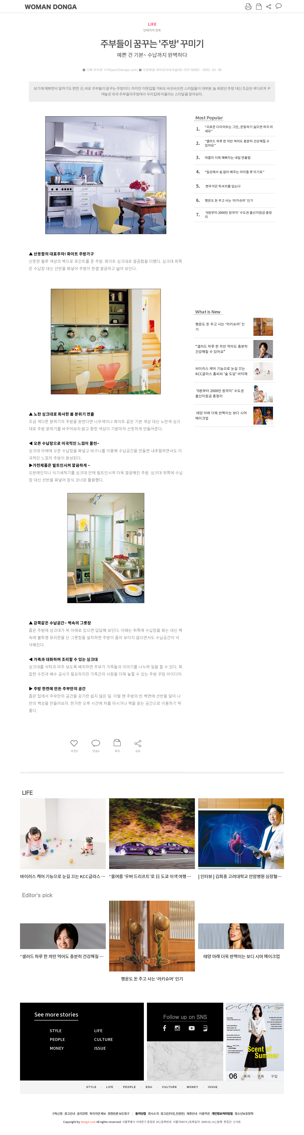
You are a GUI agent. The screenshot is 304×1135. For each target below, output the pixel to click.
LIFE (152, 24)
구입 (274, 1076)
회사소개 (153, 1114)
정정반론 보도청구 (118, 1114)
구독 (260, 1076)
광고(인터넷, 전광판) (173, 1114)
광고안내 (69, 1114)
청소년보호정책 (244, 1114)
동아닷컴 (140, 1114)
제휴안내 (192, 1114)
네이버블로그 (205, 1028)
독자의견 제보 (98, 1114)
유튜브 (192, 1028)
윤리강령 (82, 1114)
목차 (246, 1076)
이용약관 (204, 1114)
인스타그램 (177, 1028)
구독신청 (57, 1114)
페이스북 (164, 1028)
